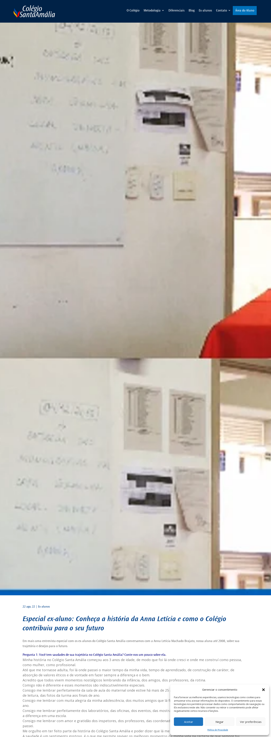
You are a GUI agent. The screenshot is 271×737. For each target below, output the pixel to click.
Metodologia (152, 10)
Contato (221, 10)
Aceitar (188, 722)
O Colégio (133, 10)
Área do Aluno (244, 10)
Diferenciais (176, 10)
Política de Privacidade (217, 730)
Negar (219, 722)
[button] (263, 690)
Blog (192, 10)
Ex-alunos (205, 10)
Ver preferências (251, 722)
